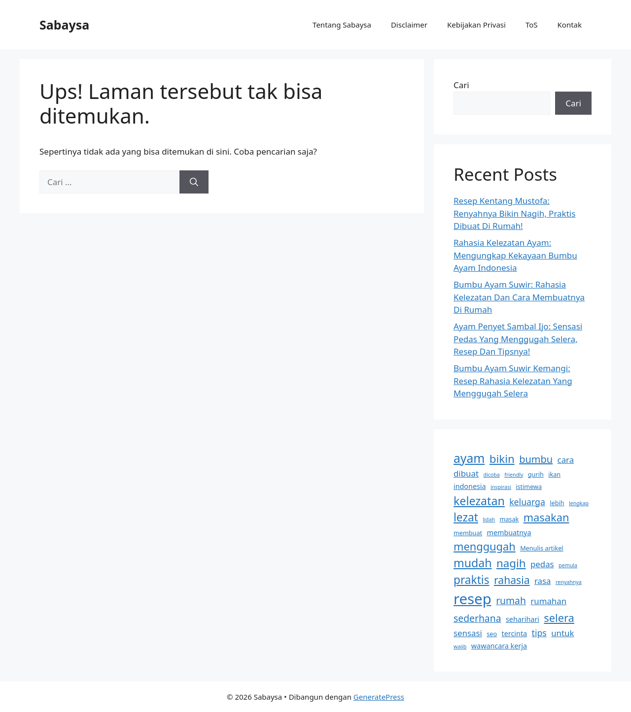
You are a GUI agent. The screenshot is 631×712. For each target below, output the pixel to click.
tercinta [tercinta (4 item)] (514, 633)
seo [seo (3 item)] (492, 633)
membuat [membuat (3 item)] (468, 532)
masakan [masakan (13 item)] (546, 517)
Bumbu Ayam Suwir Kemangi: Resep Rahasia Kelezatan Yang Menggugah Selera (513, 380)
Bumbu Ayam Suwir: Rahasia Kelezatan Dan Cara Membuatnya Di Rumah (519, 297)
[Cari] (194, 182)
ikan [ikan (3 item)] (554, 474)
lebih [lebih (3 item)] (557, 502)
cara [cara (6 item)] (566, 459)
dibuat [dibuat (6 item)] (466, 473)
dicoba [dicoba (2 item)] (491, 474)
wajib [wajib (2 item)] (460, 646)
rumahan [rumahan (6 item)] (548, 601)
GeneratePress (378, 697)
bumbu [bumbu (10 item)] (536, 459)
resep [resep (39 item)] (472, 599)
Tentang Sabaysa (342, 25)
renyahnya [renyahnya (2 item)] (569, 582)
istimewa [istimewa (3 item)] (529, 486)
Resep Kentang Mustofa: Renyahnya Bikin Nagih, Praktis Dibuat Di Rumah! (514, 213)
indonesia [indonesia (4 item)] (470, 486)
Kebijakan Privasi (476, 25)
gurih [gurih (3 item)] (536, 474)
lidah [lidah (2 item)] (489, 519)
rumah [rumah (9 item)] (511, 600)
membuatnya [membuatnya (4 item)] (509, 532)
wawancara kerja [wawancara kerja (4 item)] (499, 645)
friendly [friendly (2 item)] (513, 474)
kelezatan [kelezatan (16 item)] (479, 501)
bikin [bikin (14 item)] (502, 458)
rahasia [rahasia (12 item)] (512, 580)
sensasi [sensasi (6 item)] (468, 633)
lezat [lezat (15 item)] (466, 517)
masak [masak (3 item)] (509, 519)
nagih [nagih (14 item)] (511, 563)
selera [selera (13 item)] (559, 618)
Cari (461, 85)
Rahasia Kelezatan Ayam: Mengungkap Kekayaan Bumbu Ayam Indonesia (515, 255)
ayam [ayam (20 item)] (469, 458)
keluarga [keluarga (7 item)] (527, 502)
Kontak (570, 25)
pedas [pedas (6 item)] (542, 564)
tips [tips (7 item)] (539, 633)
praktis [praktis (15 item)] (472, 579)
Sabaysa (64, 24)
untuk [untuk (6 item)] (562, 633)
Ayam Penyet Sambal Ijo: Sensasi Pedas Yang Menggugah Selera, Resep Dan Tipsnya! (518, 339)
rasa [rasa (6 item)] (542, 580)
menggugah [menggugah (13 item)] (485, 546)
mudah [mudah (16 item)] (473, 563)
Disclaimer (409, 25)
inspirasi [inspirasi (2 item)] (501, 487)
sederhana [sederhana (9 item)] (477, 618)
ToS (532, 25)
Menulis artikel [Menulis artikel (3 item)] (541, 548)
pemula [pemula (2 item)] (568, 565)
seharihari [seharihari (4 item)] (522, 619)
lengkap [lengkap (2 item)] (579, 503)
